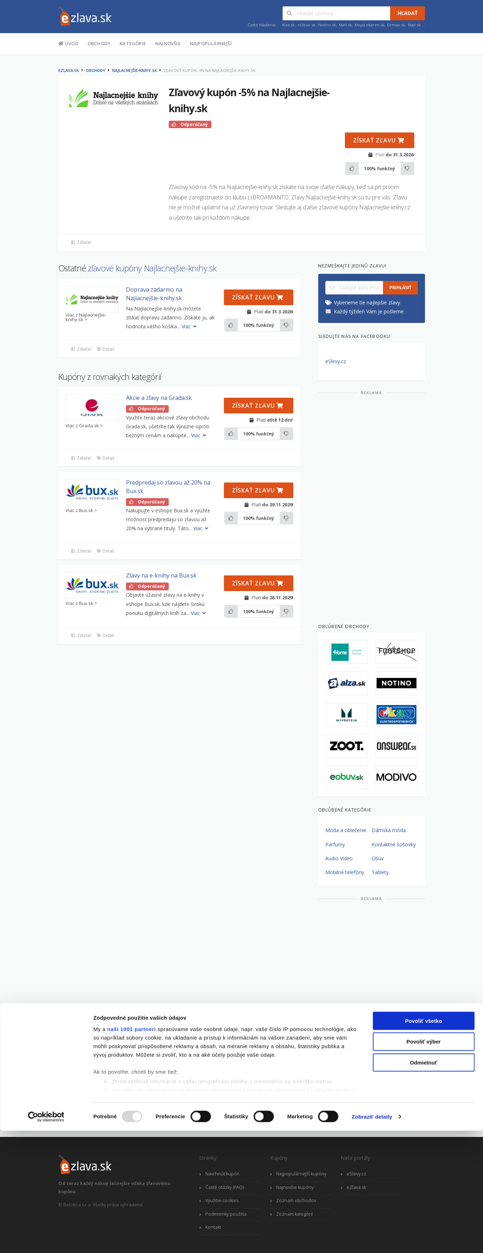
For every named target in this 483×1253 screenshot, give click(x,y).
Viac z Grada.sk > (84, 425)
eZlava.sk (68, 70)
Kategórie (133, 43)
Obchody (99, 43)
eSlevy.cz (335, 361)
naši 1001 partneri (131, 1151)
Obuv (378, 858)
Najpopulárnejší (211, 43)
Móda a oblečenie (346, 830)
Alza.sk (288, 24)
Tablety (380, 872)
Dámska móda (389, 830)
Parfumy (335, 844)
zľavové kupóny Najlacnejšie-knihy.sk (152, 268)
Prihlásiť (400, 287)
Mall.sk (345, 24)
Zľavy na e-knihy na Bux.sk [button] (161, 575)
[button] (92, 299)
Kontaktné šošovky (394, 844)
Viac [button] (190, 326)
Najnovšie (167, 43)
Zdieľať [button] (81, 242)
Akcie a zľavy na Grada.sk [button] (159, 398)
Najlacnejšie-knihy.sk (134, 70)
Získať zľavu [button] (378, 140)
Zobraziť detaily (372, 1239)
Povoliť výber (423, 1164)
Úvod (68, 43)
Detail (105, 349)
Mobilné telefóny (344, 872)
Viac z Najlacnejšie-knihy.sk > (85, 317)
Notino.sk (327, 24)
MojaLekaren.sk (369, 24)
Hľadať (408, 13)
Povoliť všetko (423, 1143)
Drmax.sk (396, 24)
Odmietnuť (423, 1185)
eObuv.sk (306, 24)
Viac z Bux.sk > (81, 510)
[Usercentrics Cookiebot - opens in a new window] (46, 1239)
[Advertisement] (371, 506)
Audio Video (339, 858)
